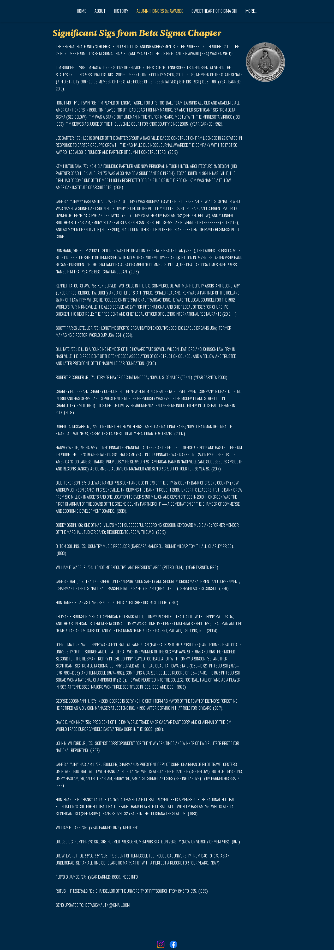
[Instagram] (161, 944)
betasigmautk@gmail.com (107, 905)
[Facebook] (173, 944)
